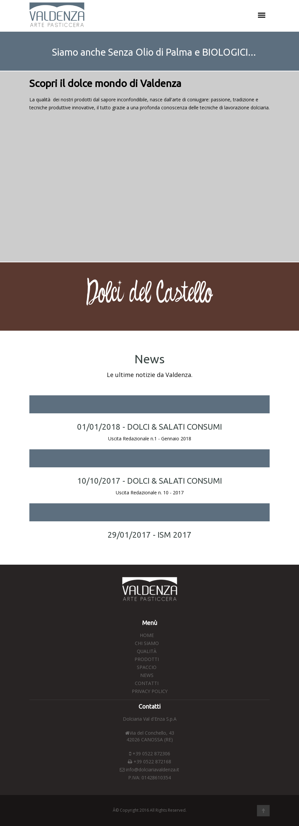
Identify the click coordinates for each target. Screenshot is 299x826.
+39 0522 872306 (149, 753)
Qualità (147, 651)
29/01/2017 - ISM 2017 (149, 534)
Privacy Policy (149, 691)
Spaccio (147, 667)
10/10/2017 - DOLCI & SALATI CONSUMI (149, 480)
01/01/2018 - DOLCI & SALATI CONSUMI (149, 426)
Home (147, 635)
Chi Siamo (147, 643)
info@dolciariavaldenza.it (152, 769)
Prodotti (146, 659)
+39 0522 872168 (149, 761)
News (147, 675)
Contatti (147, 683)
